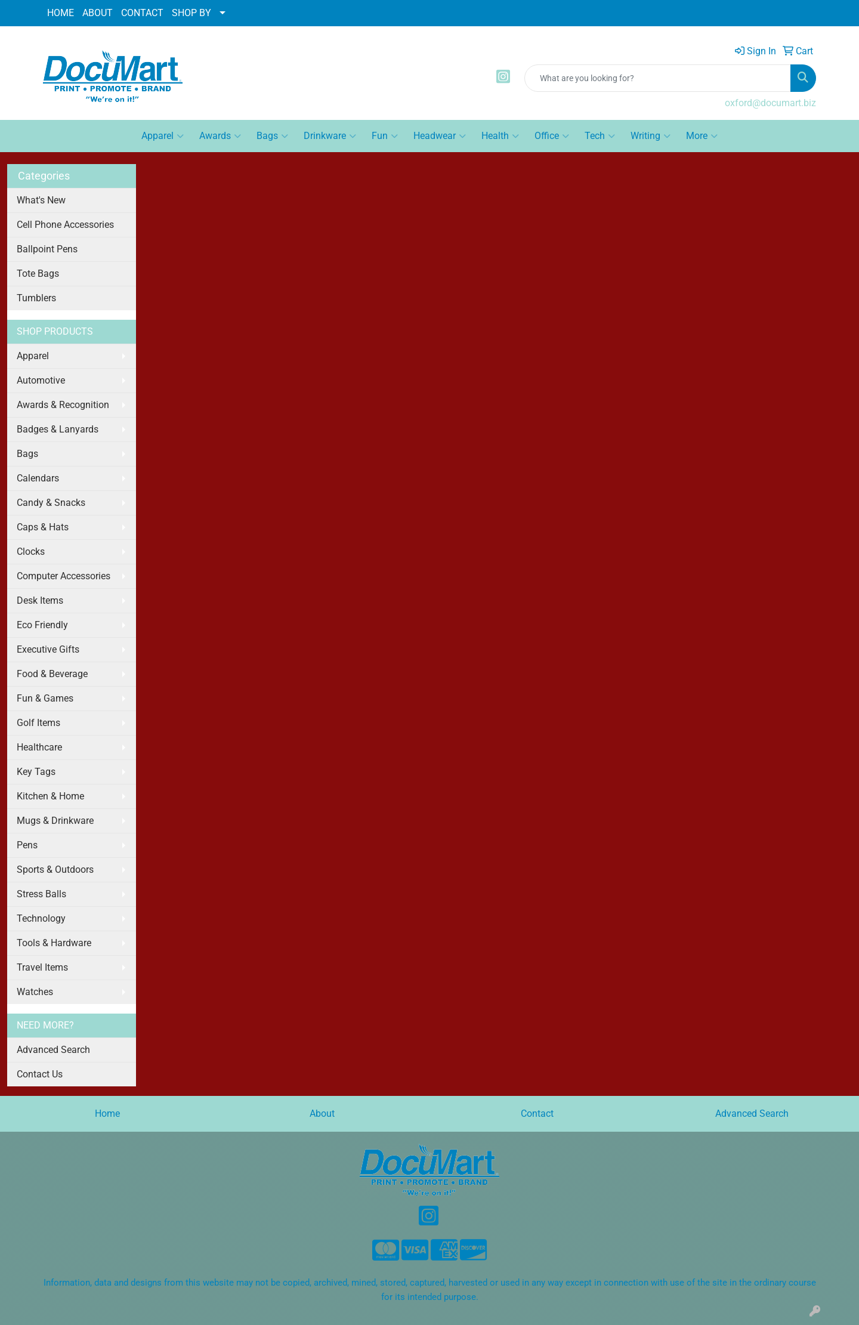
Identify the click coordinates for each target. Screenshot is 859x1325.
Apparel (162, 136)
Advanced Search (53, 1049)
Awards (220, 136)
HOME (60, 12)
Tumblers (36, 298)
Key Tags (36, 771)
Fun (385, 136)
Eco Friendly (42, 625)
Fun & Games (45, 698)
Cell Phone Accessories (65, 224)
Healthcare (39, 747)
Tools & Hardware (54, 943)
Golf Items (38, 722)
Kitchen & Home (50, 796)
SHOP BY (191, 12)
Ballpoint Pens (47, 249)
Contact (537, 1113)
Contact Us (40, 1074)
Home (107, 1113)
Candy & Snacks (51, 502)
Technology (41, 918)
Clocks (31, 551)
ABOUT (97, 12)
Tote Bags (38, 273)
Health (500, 136)
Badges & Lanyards (57, 429)
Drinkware (330, 136)
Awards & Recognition (63, 404)
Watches (35, 991)
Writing (650, 136)
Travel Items (42, 967)
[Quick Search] (657, 78)
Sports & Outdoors (55, 869)
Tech (600, 136)
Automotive (41, 380)
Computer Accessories (63, 576)
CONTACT (142, 12)
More (702, 136)
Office (551, 136)
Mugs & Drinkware (55, 820)
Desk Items (40, 600)
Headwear (439, 136)
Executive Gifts (48, 649)
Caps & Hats (43, 527)
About (322, 1113)
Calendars (38, 478)
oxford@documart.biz (770, 103)
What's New (41, 200)
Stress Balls (41, 894)
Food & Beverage (52, 674)
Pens (27, 845)
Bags (272, 136)
